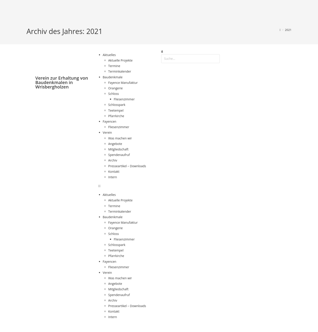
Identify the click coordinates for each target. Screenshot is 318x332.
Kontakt (113, 171)
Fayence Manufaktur (123, 83)
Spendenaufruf (119, 155)
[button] (127, 186)
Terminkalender (119, 71)
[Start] (280, 30)
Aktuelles (109, 55)
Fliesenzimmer (124, 99)
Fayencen (109, 121)
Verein (107, 132)
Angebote (115, 144)
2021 (288, 30)
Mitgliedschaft (118, 149)
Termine (114, 66)
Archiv (112, 160)
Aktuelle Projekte (120, 60)
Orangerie (115, 88)
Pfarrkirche (116, 116)
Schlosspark (116, 105)
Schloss (113, 94)
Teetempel (115, 110)
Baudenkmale (113, 77)
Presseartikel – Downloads (127, 166)
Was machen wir (120, 138)
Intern (112, 177)
